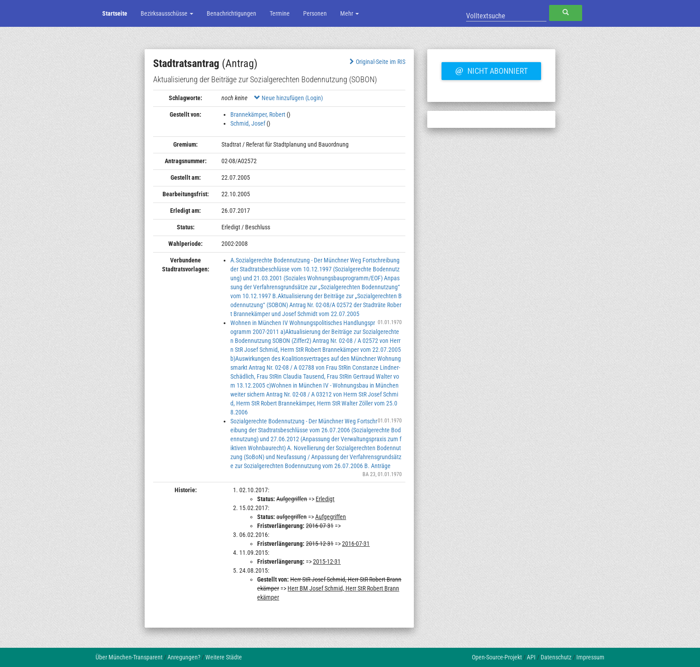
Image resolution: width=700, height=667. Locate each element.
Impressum (590, 657)
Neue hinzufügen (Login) (288, 97)
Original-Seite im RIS (376, 61)
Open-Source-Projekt (497, 657)
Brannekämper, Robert (257, 114)
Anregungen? (183, 657)
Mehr (349, 13)
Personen (315, 13)
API (531, 657)
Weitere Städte (223, 657)
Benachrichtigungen (231, 13)
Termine (280, 13)
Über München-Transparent (129, 657)
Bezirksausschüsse (167, 13)
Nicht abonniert (491, 70)
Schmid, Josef (247, 123)
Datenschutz (556, 657)
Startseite (114, 13)
